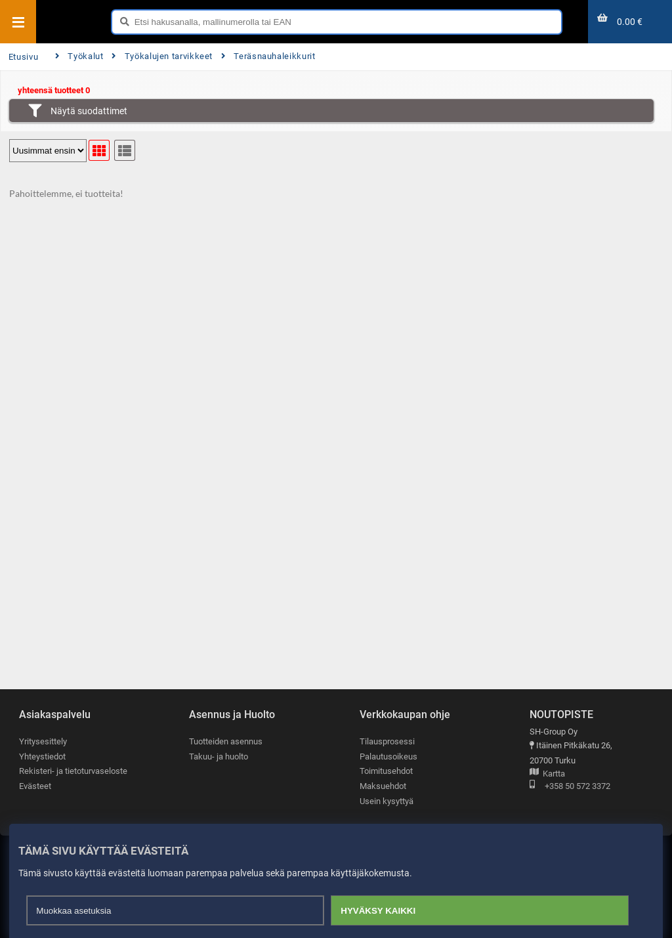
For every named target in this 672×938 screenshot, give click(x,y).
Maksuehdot (383, 786)
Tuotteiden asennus (225, 741)
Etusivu (23, 57)
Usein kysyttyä (386, 801)
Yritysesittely (43, 741)
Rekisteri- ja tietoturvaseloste (73, 771)
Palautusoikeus (388, 756)
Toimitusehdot (386, 771)
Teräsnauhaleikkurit (268, 56)
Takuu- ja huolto (218, 756)
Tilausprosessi (387, 741)
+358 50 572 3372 (570, 786)
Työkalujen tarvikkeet (162, 56)
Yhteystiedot (42, 756)
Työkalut (79, 56)
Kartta (547, 774)
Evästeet (35, 786)
